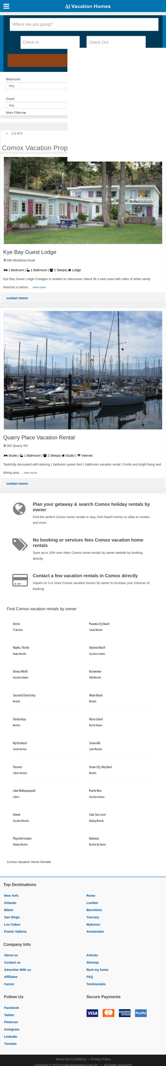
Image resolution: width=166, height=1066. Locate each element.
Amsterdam (95, 931)
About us (11, 955)
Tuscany (93, 917)
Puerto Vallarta (15, 931)
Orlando (10, 903)
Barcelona (94, 910)
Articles (92, 955)
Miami (8, 910)
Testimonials (96, 984)
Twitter (9, 1015)
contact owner (17, 298)
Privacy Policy (101, 1059)
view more (39, 287)
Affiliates (11, 977)
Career (9, 984)
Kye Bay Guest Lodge (29, 252)
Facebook (11, 1008)
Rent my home (97, 970)
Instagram (11, 1029)
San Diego (12, 917)
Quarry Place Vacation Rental (39, 437)
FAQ (90, 977)
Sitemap (93, 962)
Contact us (12, 962)
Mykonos (93, 924)
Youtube (10, 1044)
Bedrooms (13, 79)
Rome (91, 895)
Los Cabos (12, 924)
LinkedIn (10, 1036)
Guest (10, 99)
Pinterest (11, 1022)
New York (11, 895)
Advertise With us (17, 970)
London (92, 903)
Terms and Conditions (70, 1059)
